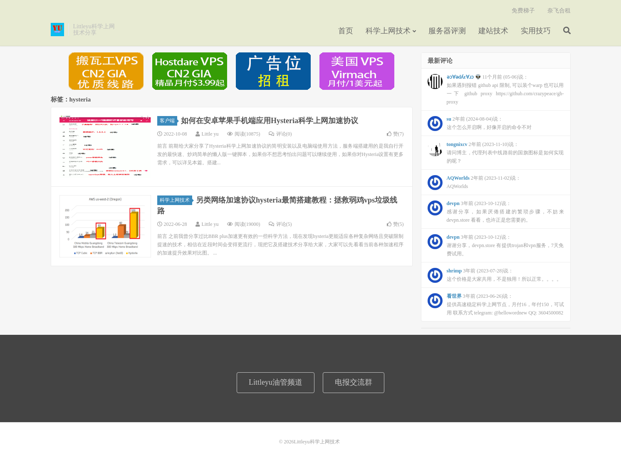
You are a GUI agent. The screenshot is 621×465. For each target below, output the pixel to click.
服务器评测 (447, 31)
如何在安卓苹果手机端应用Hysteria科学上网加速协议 (269, 120)
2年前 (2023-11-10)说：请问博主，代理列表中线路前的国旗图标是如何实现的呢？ (496, 152)
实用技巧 (536, 31)
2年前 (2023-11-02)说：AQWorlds (474, 182)
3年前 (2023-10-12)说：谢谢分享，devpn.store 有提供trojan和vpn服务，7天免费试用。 (496, 245)
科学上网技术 (388, 31)
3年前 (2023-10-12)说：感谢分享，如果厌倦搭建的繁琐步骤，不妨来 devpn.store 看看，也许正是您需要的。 (496, 211)
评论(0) (280, 134)
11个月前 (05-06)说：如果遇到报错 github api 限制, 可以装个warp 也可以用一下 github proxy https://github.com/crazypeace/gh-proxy (496, 89)
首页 (345, 31)
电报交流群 (353, 382)
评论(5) (280, 224)
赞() (395, 134)
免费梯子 (523, 10)
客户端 (168, 121)
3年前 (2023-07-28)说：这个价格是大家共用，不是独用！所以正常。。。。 (495, 275)
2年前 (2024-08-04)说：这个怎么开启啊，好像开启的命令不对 (480, 123)
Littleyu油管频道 (275, 382)
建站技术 (493, 31)
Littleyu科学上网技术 (57, 29)
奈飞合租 (559, 10)
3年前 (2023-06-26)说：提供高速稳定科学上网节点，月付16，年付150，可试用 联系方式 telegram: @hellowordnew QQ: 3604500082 (496, 304)
